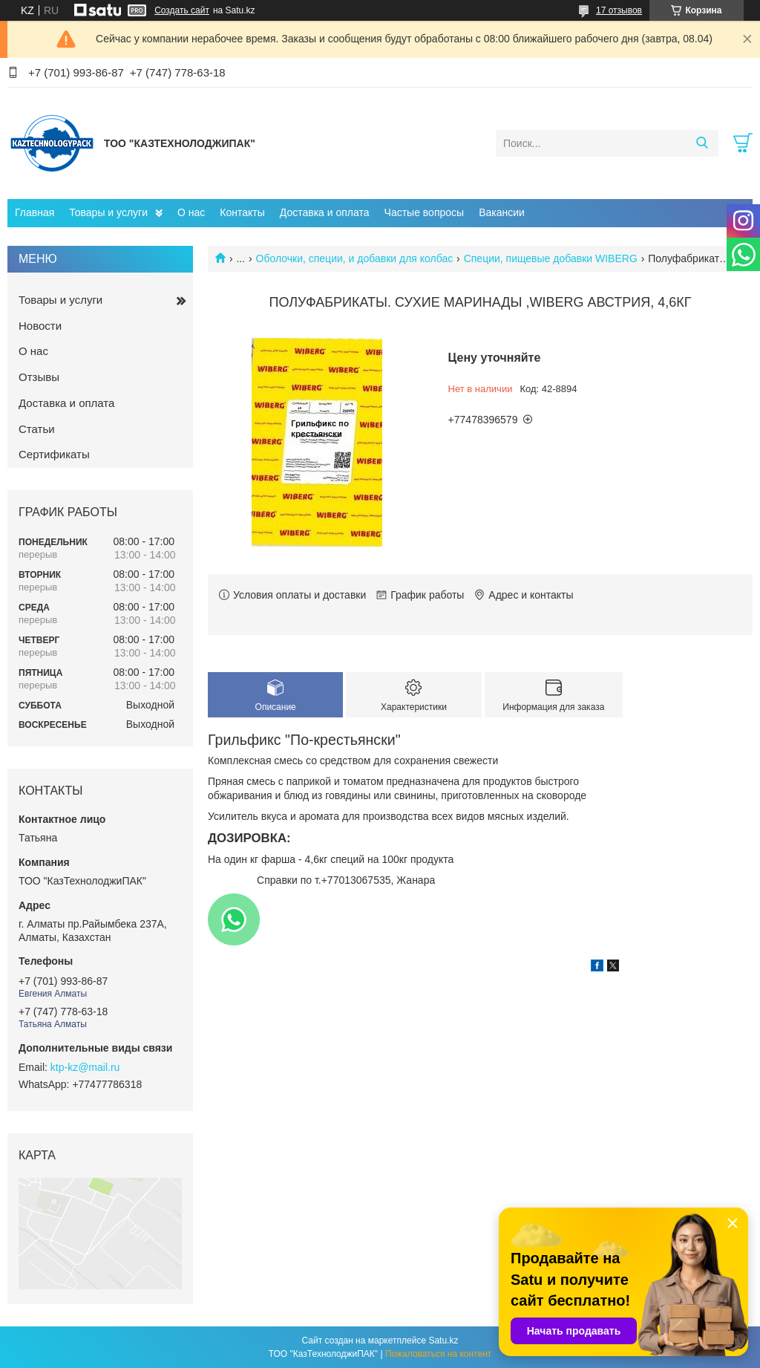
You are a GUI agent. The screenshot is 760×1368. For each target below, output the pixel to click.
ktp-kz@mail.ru (85, 1067)
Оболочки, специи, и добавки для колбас (354, 258)
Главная (34, 212)
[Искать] (701, 143)
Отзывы (39, 377)
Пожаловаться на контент (438, 1354)
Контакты (242, 212)
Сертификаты (54, 454)
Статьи (37, 429)
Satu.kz (443, 1340)
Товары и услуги (108, 212)
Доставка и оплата (325, 212)
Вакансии (502, 212)
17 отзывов (619, 10)
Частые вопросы (424, 212)
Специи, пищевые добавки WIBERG (551, 258)
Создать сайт (181, 10)
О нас (191, 212)
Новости (40, 325)
